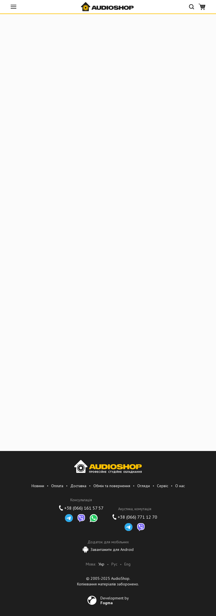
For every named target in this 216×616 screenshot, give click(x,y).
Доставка (78, 485)
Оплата (57, 485)
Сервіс (162, 485)
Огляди (143, 485)
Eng (127, 564)
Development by (114, 600)
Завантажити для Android (108, 549)
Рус (114, 564)
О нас (180, 485)
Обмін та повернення (111, 485)
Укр (101, 564)
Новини (38, 485)
